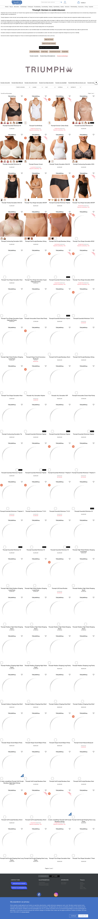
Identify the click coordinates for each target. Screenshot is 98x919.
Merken (7, 6)
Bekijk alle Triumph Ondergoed (48, 43)
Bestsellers (16, 6)
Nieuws (11, 6)
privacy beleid (25, 912)
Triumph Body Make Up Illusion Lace (77, 82)
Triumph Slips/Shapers (34, 51)
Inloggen (65, 3)
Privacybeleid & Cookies (44, 885)
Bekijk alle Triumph (49, 39)
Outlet (81, 885)
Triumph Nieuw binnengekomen (47, 56)
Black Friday (82, 887)
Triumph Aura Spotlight (61, 82)
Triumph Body (65, 51)
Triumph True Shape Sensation (46, 82)
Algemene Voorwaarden (44, 883)
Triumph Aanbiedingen (62, 56)
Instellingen (73, 915)
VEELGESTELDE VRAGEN (19, 883)
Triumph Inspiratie (34, 56)
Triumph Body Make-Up (17, 82)
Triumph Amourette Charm (30, 82)
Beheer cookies (83, 888)
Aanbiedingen (23, 6)
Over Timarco (64, 882)
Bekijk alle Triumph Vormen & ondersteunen (49, 47)
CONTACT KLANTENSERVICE (19, 888)
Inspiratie (91, 6)
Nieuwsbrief (63, 883)
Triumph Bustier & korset (55, 51)
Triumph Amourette (5, 82)
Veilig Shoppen (42, 882)
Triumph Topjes (44, 51)
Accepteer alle (83, 915)
